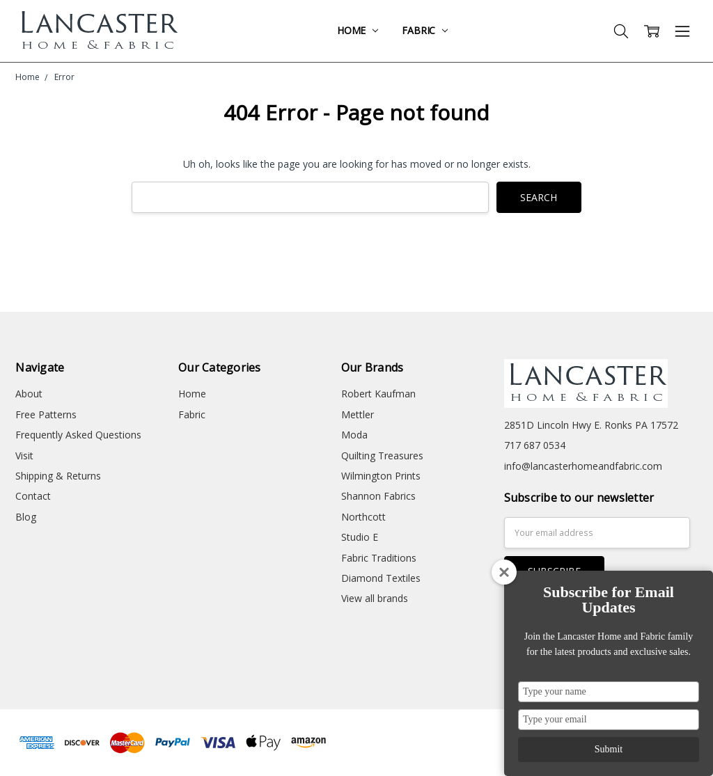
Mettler (357, 414)
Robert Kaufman (378, 393)
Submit (608, 749)
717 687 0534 (534, 445)
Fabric (425, 30)
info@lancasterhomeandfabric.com (583, 466)
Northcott (363, 516)
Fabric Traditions (378, 557)
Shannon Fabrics (378, 495)
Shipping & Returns (58, 475)
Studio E (359, 537)
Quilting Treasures (382, 455)
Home (357, 30)
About (28, 393)
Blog (25, 516)
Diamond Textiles (381, 578)
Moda (354, 434)
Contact (33, 495)
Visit (24, 455)
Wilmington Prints (381, 475)
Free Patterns (46, 414)
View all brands (374, 598)
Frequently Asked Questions (78, 434)
